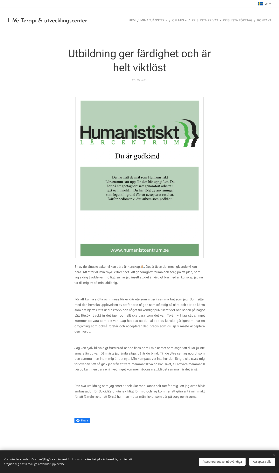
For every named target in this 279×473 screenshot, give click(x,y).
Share (82, 420)
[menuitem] (139, 20)
